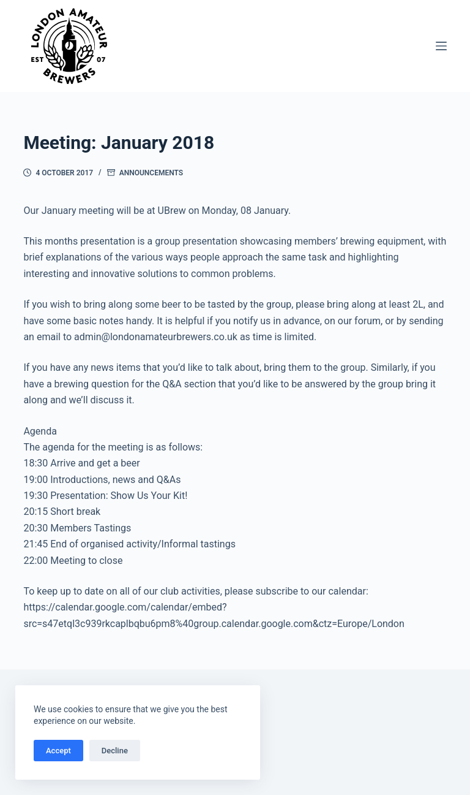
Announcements (151, 173)
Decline (115, 750)
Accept (58, 750)
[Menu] (441, 45)
